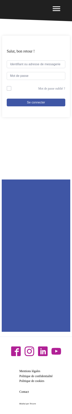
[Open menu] (56, 8)
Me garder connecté (26, 88)
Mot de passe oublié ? (51, 88)
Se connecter (36, 102)
